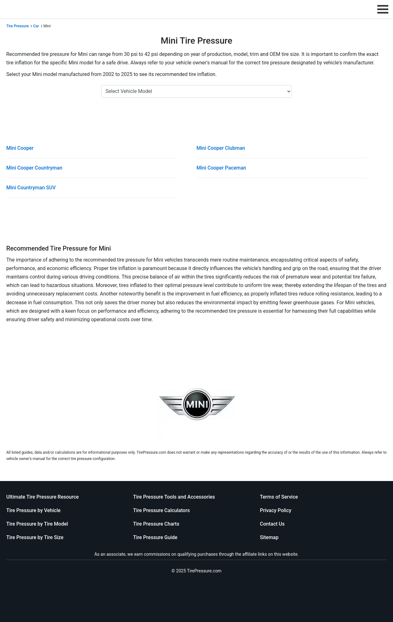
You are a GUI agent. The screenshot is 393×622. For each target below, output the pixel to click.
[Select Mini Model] (196, 91)
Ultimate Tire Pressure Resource (42, 497)
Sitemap (269, 537)
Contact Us (272, 524)
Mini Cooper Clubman (220, 148)
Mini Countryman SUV (31, 188)
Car (36, 26)
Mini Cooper (20, 148)
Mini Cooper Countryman (34, 168)
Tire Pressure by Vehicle (33, 510)
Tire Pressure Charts (156, 524)
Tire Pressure (17, 26)
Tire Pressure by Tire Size (34, 537)
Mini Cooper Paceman (221, 168)
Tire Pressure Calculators (161, 510)
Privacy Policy (275, 510)
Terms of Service (279, 497)
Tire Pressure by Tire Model (37, 524)
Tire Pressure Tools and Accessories (174, 497)
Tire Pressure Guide (155, 537)
